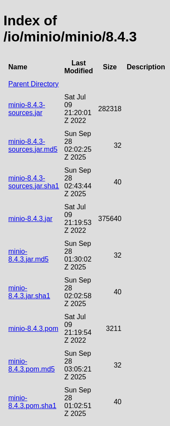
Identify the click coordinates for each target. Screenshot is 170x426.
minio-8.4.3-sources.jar (26, 108)
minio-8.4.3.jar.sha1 (29, 292)
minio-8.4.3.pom (33, 328)
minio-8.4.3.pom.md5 (31, 365)
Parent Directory (33, 84)
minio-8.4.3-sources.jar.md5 (33, 145)
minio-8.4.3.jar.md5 (28, 255)
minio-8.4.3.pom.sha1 (32, 401)
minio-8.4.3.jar (30, 218)
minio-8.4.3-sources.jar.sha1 (33, 182)
